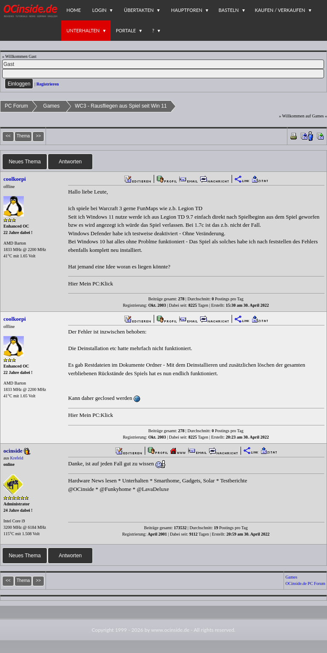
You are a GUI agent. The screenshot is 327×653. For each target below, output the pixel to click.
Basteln (228, 10)
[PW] (163, 73)
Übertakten (139, 10)
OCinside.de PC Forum (305, 583)
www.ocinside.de (170, 630)
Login (99, 10)
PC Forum (16, 106)
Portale (126, 30)
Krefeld (16, 458)
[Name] (163, 64)
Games (51, 106)
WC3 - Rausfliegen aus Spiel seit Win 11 (121, 106)
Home (73, 10)
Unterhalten (83, 30)
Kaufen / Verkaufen (280, 10)
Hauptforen (186, 10)
